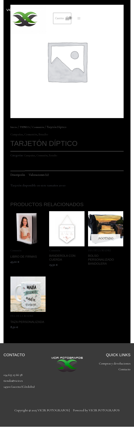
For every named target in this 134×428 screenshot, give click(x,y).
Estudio (46, 134)
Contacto (124, 370)
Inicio (13, 127)
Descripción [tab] (18, 175)
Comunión (39, 127)
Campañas (17, 134)
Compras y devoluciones (114, 365)
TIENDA (25, 127)
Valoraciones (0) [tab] (40, 175)
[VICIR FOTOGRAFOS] (25, 18)
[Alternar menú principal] (79, 18)
